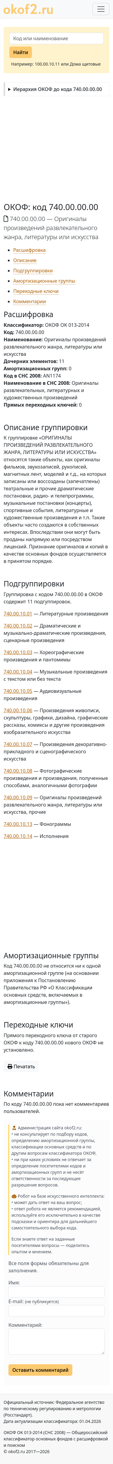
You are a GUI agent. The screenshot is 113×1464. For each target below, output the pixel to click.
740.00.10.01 (18, 613)
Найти (20, 52)
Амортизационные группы (44, 281)
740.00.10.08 (18, 771)
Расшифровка (29, 250)
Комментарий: (25, 1325)
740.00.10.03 (18, 652)
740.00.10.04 (18, 671)
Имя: (14, 1282)
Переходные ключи (36, 291)
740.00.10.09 (18, 797)
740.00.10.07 (18, 744)
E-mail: (33, 1301)
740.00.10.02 (18, 625)
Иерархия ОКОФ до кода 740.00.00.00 (57, 89)
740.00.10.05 (18, 691)
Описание (24, 260)
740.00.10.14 (18, 836)
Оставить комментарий (40, 1370)
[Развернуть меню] (101, 9)
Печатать (21, 1066)
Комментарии (29, 301)
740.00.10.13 (18, 824)
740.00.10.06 (18, 710)
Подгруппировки (33, 270)
